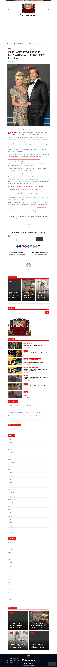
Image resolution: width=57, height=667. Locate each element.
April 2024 (10, 522)
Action (9, 542)
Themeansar (10, 662)
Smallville (10, 592)
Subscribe (40, 239)
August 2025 (10, 469)
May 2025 (10, 479)
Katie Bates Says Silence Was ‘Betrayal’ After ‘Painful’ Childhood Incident (24, 412)
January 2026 (11, 452)
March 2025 (10, 485)
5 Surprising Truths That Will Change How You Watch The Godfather (36, 353)
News (10, 48)
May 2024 (10, 519)
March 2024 (10, 525)
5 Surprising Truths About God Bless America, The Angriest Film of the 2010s (35, 369)
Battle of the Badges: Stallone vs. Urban (33, 344)
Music (9, 572)
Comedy (9, 552)
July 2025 (10, 472)
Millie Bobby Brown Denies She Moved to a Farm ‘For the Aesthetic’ (24, 159)
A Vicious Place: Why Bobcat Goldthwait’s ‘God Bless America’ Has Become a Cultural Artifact (36, 361)
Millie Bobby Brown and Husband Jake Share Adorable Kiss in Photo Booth (25, 186)
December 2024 (11, 495)
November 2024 (11, 499)
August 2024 (10, 509)
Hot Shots (10, 562)
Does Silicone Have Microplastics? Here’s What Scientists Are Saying (23, 405)
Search (11, 308)
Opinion (31, 343)
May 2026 (10, 439)
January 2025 (11, 492)
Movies (30, 358)
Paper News (16, 660)
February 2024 (11, 529)
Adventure (10, 545)
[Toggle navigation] (9, 10)
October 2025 (11, 462)
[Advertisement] (28, 30)
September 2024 (11, 505)
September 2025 (11, 465)
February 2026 (11, 449)
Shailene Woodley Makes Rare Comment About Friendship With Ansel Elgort (25, 418)
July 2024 (10, 512)
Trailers (9, 599)
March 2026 (10, 445)
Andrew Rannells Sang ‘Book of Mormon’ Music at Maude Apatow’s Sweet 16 (25, 408)
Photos (9, 582)
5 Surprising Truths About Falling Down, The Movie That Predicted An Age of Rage (36, 378)
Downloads (10, 555)
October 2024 (11, 502)
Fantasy (9, 559)
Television (10, 595)
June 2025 (10, 475)
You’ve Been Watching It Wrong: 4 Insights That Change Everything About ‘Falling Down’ (35, 386)
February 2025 (11, 489)
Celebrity (10, 549)
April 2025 (10, 482)
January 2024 (11, 532)
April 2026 (10, 442)
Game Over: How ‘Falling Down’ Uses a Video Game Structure (36, 394)
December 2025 (11, 455)
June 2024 (10, 515)
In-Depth (26, 343)
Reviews (9, 585)
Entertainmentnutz (28, 15)
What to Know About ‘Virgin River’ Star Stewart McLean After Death (23, 415)
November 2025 (11, 459)
